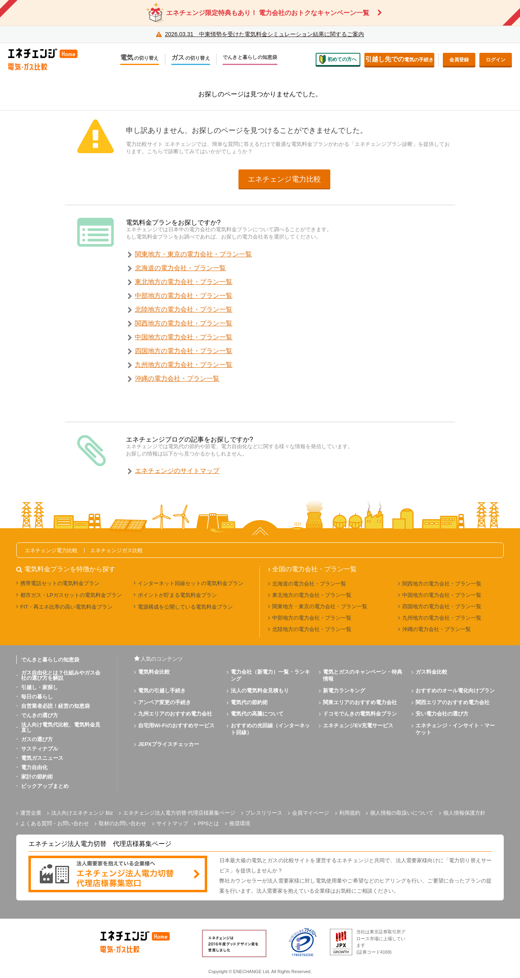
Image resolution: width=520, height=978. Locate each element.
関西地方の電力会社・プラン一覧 (183, 323)
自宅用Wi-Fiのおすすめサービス (176, 725)
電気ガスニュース (42, 758)
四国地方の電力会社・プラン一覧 (183, 350)
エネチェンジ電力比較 (284, 179)
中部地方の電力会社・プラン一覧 (183, 295)
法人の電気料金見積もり (260, 690)
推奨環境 (239, 823)
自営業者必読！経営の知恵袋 (55, 706)
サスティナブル (39, 749)
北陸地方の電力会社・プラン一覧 (183, 309)
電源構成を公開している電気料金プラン (185, 607)
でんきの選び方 (39, 715)
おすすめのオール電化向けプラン (455, 690)
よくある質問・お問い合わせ (54, 823)
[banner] (117, 874)
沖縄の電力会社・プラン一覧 (177, 378)
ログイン (495, 60)
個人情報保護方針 (464, 813)
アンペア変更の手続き (164, 702)
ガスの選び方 (37, 739)
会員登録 (459, 60)
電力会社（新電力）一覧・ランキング (270, 675)
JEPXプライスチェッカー (168, 744)
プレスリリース (263, 813)
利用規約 (349, 813)
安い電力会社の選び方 (442, 714)
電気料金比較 (154, 672)
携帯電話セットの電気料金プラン (60, 583)
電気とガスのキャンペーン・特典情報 (362, 675)
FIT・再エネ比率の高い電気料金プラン (66, 607)
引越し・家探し (39, 687)
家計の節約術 (37, 777)
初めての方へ (338, 59)
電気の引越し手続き (162, 690)
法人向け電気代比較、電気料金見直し (60, 727)
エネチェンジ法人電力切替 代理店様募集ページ (179, 813)
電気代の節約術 (249, 702)
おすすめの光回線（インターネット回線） (270, 728)
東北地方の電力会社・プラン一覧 (183, 281)
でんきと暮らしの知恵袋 (250, 57)
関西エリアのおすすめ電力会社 (453, 702)
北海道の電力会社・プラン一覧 (180, 268)
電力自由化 (34, 767)
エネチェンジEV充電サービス (358, 725)
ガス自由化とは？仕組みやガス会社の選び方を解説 (60, 675)
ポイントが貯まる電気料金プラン (177, 595)
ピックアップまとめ (45, 786)
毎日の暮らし (37, 697)
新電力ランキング (344, 690)
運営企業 (30, 813)
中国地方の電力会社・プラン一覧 (183, 337)
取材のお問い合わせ (122, 823)
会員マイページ (310, 813)
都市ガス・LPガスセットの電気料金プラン (71, 595)
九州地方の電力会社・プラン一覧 (183, 364)
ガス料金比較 (431, 672)
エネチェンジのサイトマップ (177, 470)
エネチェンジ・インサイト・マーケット (455, 728)
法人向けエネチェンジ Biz (82, 813)
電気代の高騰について (257, 714)
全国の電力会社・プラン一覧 (314, 569)
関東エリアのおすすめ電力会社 (360, 702)
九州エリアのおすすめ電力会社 (175, 714)
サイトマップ (172, 823)
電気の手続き (399, 59)
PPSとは (208, 823)
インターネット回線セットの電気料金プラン (190, 583)
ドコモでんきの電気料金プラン (360, 714)
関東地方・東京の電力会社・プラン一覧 (193, 254)
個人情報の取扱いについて (401, 813)
